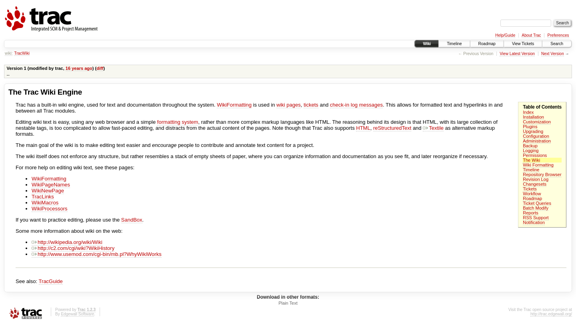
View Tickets (523, 44)
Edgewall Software (77, 314)
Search (556, 44)
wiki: (8, 53)
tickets (311, 105)
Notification (534, 222)
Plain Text (288, 303)
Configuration (536, 136)
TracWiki (22, 53)
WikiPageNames (51, 185)
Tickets (530, 188)
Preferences (558, 35)
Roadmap (487, 44)
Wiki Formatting (538, 164)
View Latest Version (517, 54)
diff (99, 68)
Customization (537, 121)
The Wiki (531, 160)
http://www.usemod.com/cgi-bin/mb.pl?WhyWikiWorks (97, 254)
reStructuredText (392, 128)
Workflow (532, 193)
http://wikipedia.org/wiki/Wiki (67, 242)
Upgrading (533, 131)
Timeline (454, 44)
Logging (530, 150)
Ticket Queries (537, 203)
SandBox (131, 220)
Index (528, 112)
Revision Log (535, 179)
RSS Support (535, 217)
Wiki (426, 44)
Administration (537, 141)
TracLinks (43, 197)
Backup (530, 145)
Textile (433, 128)
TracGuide (51, 281)
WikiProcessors (50, 209)
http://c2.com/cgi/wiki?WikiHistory (73, 248)
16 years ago (79, 68)
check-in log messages (356, 105)
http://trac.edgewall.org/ (551, 314)
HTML (363, 128)
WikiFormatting (234, 105)
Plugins (530, 126)
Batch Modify (535, 208)
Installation (533, 117)
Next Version (552, 54)
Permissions (535, 155)
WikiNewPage (48, 191)
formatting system (177, 122)
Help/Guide (505, 35)
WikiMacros (45, 203)
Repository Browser (542, 174)
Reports (530, 212)
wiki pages (288, 105)
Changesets (534, 184)
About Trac (531, 35)
